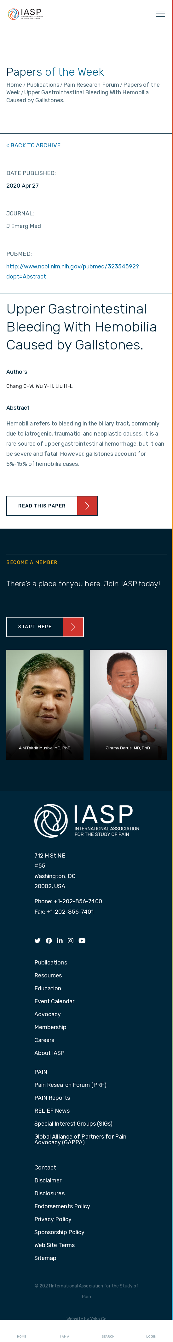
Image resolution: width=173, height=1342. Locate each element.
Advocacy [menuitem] (47, 1014)
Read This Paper (42, 506)
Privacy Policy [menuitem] (53, 1219)
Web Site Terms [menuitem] (54, 1245)
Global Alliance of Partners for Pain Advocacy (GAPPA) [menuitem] (80, 1140)
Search (108, 1331)
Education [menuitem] (47, 989)
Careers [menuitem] (44, 1040)
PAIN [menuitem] (40, 1072)
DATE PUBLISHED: (31, 173)
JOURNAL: (20, 213)
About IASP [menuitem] (49, 1053)
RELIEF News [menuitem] (52, 1111)
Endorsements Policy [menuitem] (62, 1207)
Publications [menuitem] (50, 963)
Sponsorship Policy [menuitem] (59, 1232)
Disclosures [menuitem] (49, 1194)
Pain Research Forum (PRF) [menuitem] (70, 1085)
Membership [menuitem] (50, 1027)
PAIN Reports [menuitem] (52, 1098)
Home (21, 1331)
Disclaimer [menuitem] (48, 1181)
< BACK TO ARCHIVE (33, 145)
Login (151, 1331)
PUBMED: (19, 253)
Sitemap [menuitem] (45, 1258)
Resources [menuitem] (48, 976)
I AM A (64, 1331)
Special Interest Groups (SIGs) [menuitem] (73, 1124)
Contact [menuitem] (45, 1168)
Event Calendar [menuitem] (54, 1002)
